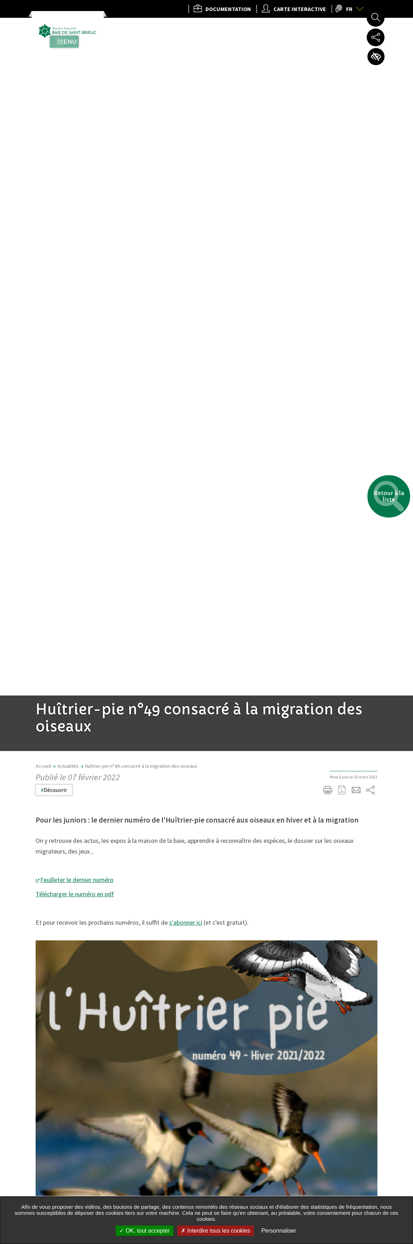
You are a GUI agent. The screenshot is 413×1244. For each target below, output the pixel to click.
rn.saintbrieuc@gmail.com (179, 1194)
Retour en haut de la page (398, 920)
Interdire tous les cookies (215, 1231)
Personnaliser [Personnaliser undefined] (278, 1231)
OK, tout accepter (144, 1231)
